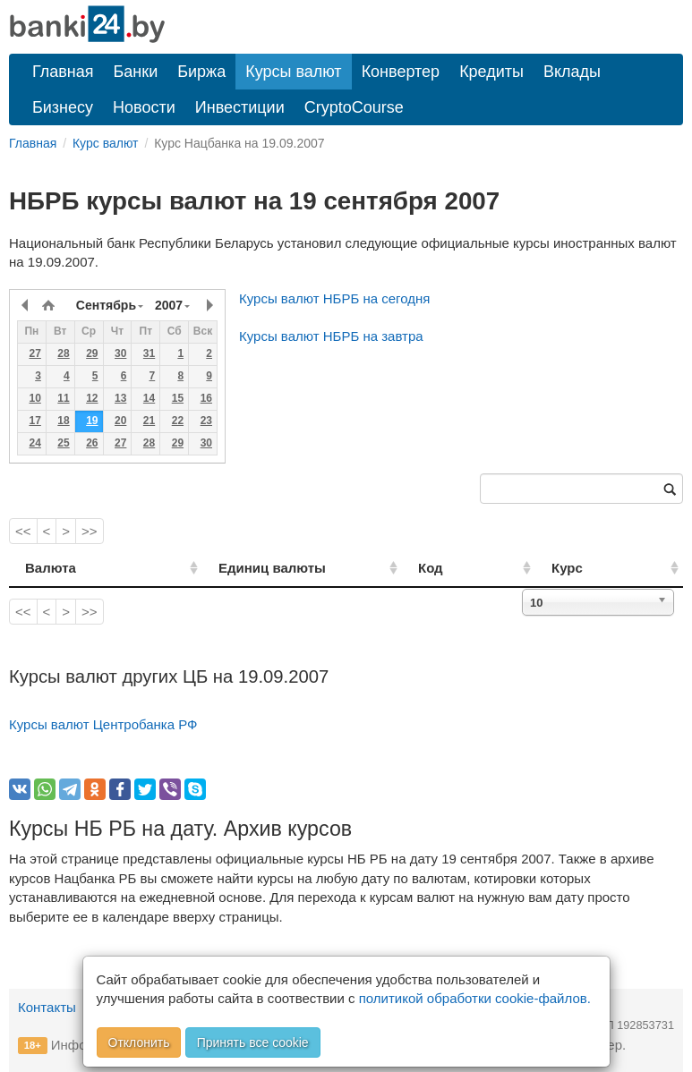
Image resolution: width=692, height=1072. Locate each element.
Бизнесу (62, 107)
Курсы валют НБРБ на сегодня (334, 298)
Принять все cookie (253, 1042)
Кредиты (491, 72)
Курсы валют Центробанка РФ (103, 724)
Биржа (201, 72)
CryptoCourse (354, 107)
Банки (136, 72)
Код (475, 567)
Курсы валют (293, 72)
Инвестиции (240, 107)
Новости (144, 107)
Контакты (47, 1007)
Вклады (572, 72)
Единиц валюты (241, 567)
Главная (63, 72)
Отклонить (139, 1042)
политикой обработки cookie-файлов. (475, 998)
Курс (590, 567)
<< (23, 531)
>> (89, 531)
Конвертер (401, 72)
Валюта (50, 567)
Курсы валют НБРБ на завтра (331, 336)
